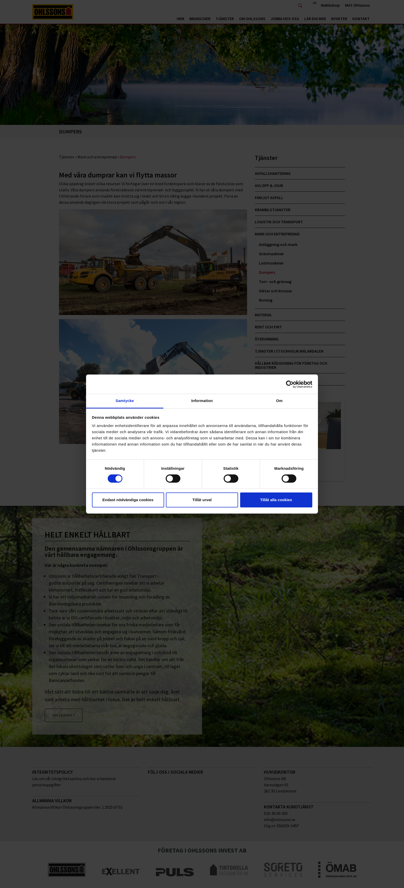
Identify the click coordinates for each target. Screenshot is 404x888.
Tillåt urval (202, 500)
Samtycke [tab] (125, 400)
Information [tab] (202, 400)
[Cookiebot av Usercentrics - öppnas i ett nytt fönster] (289, 384)
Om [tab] (279, 400)
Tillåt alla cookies (276, 500)
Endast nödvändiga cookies (127, 500)
